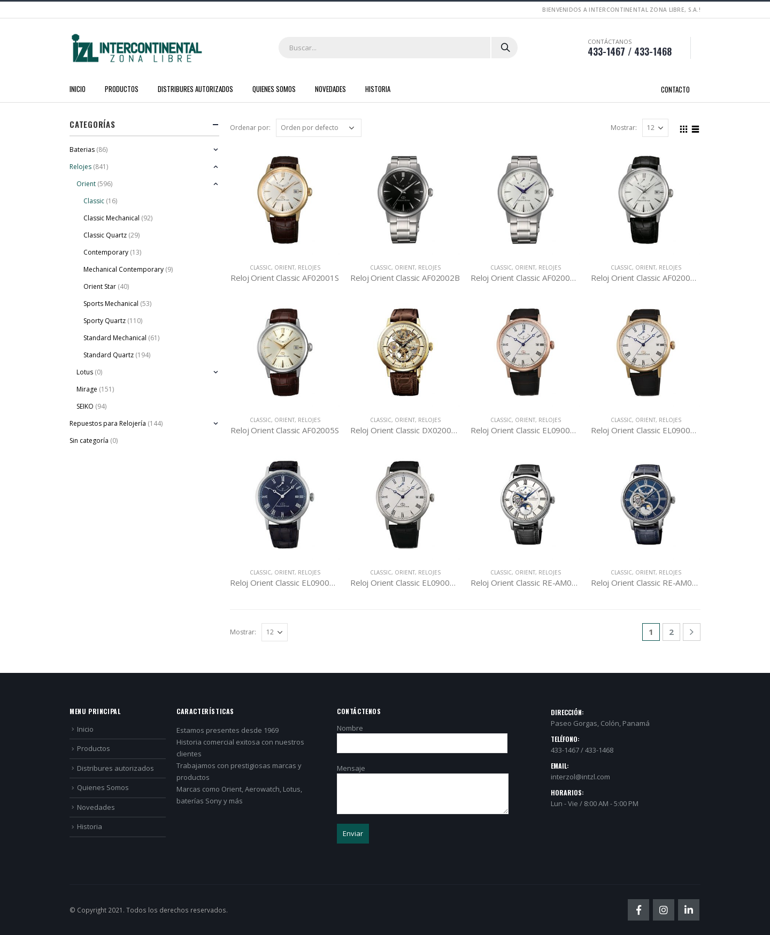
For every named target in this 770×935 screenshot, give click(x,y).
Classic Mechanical (111, 218)
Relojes (309, 267)
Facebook (638, 910)
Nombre (422, 735)
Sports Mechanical (110, 303)
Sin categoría (89, 440)
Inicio (78, 88)
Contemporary (105, 252)
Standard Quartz (108, 354)
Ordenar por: (250, 127)
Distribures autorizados (195, 88)
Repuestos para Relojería (108, 423)
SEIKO (85, 406)
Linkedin (688, 910)
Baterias (82, 149)
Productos (121, 88)
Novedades (330, 88)
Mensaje (423, 780)
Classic (260, 267)
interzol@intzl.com (580, 776)
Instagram (663, 910)
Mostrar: (624, 127)
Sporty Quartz (104, 320)
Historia (377, 88)
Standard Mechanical (115, 337)
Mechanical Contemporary (123, 269)
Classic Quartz (105, 235)
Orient (284, 267)
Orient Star (99, 286)
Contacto (675, 89)
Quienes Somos (274, 88)
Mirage (86, 389)
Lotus (84, 372)
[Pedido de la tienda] (318, 128)
